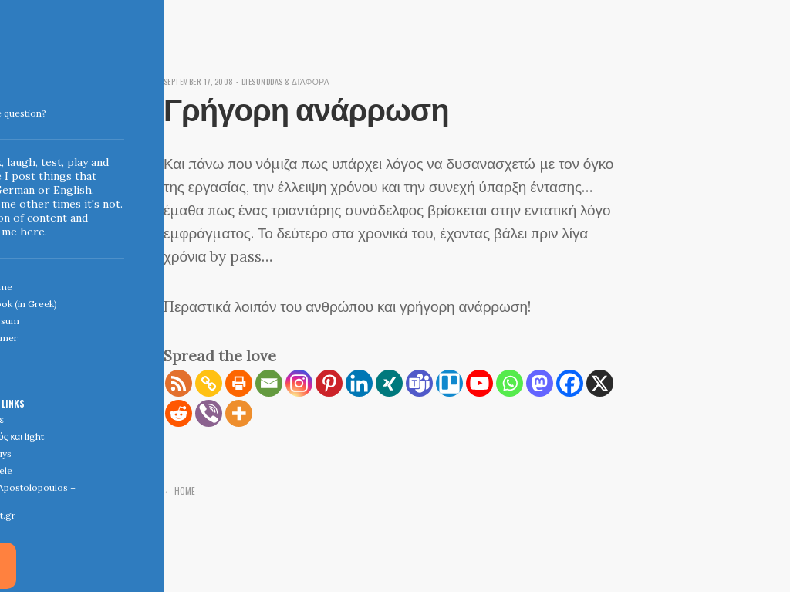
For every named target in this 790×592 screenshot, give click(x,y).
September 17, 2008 (203, 81)
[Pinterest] (329, 383)
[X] (599, 383)
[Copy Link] (208, 383)
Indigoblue (10, 109)
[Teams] (419, 383)
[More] (238, 413)
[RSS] (178, 383)
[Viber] (208, 413)
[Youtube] (479, 383)
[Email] (268, 383)
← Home (180, 490)
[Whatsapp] (509, 383)
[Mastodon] (539, 383)
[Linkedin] (359, 383)
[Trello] (449, 383)
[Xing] (389, 383)
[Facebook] (569, 383)
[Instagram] (298, 383)
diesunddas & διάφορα (299, 81)
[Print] (238, 383)
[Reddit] (178, 413)
